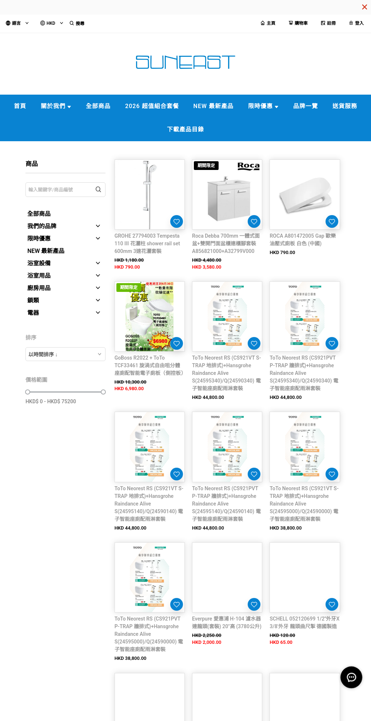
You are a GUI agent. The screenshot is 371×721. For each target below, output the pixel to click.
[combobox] (65, 354)
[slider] (27, 392)
